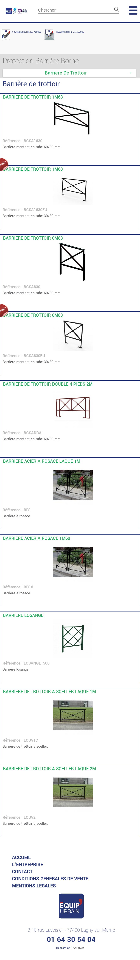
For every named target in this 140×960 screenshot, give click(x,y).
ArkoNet (78, 948)
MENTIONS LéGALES (34, 885)
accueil (21, 857)
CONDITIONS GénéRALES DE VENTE (50, 878)
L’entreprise (27, 864)
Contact (22, 871)
